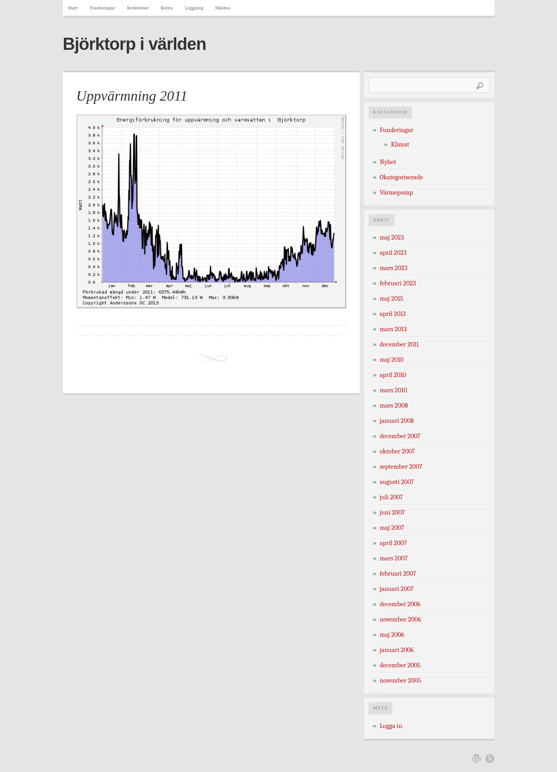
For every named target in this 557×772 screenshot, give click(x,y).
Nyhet (388, 162)
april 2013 (393, 314)
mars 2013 (393, 329)
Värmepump (396, 192)
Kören (167, 8)
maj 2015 (392, 298)
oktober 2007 (397, 451)
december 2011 (399, 344)
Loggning (194, 8)
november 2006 (400, 619)
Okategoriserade (401, 177)
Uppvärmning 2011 (131, 96)
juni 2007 (392, 512)
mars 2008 (394, 405)
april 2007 (393, 543)
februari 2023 (398, 283)
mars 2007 (394, 558)
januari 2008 (397, 421)
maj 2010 (392, 360)
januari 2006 (397, 650)
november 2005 (400, 680)
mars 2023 (394, 268)
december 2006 (400, 604)
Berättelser (138, 8)
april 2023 (393, 253)
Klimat (400, 144)
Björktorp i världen (134, 44)
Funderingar (102, 8)
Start (73, 8)
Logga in (391, 726)
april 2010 (393, 375)
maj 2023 (392, 237)
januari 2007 (397, 589)
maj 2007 (392, 528)
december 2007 (400, 436)
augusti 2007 (397, 482)
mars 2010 (393, 390)
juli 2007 (391, 497)
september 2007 (401, 466)
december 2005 (400, 665)
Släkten (222, 8)
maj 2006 (392, 635)
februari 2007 (398, 573)
